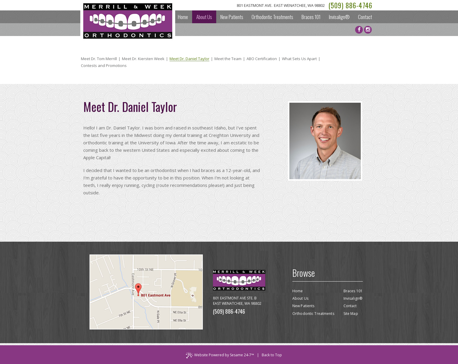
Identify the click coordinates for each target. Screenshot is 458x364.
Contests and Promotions (104, 66)
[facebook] (359, 30)
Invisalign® (353, 298)
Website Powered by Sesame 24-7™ (220, 355)
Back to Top (272, 354)
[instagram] (368, 30)
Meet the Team (227, 59)
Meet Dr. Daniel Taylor (189, 59)
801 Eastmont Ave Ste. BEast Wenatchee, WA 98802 (237, 301)
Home (297, 290)
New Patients (303, 305)
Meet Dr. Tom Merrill (99, 59)
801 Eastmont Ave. (281, 5)
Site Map (351, 313)
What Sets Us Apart (299, 59)
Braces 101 (353, 290)
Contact (350, 305)
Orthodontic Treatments (313, 313)
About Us (300, 298)
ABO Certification (262, 59)
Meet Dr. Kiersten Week (143, 59)
